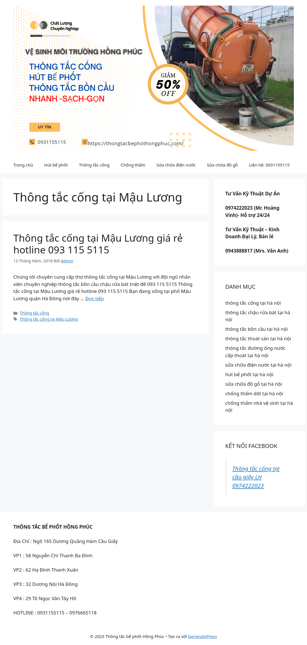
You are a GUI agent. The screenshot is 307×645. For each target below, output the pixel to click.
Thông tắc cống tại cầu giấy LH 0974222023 (256, 476)
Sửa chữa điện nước (176, 165)
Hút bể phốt (56, 165)
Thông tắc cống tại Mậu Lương (49, 319)
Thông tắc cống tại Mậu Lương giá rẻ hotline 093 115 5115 (98, 243)
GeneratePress (202, 636)
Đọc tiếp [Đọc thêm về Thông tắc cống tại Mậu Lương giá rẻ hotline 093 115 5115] (95, 298)
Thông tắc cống (94, 165)
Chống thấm (133, 165)
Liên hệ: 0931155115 (269, 165)
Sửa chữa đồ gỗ (222, 165)
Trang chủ (23, 165)
